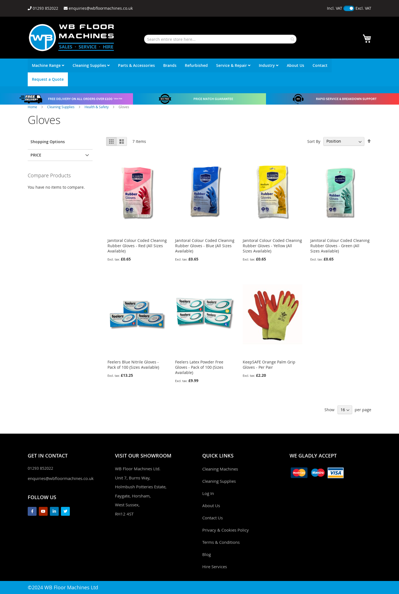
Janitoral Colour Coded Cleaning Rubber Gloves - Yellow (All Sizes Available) (272, 246)
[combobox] (220, 39)
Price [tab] (35, 155)
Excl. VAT (363, 8)
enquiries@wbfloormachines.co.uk (61, 478)
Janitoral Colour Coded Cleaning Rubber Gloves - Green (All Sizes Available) (340, 246)
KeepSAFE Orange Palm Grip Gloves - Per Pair (269, 364)
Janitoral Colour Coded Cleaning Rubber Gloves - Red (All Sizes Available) (137, 246)
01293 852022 (40, 468)
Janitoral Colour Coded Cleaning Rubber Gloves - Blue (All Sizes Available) (204, 246)
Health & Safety (97, 107)
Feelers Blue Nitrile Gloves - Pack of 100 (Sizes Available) (133, 364)
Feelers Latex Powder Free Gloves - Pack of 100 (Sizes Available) (199, 367)
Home (33, 107)
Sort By (313, 141)
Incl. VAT (334, 8)
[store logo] (72, 37)
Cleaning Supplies (61, 107)
